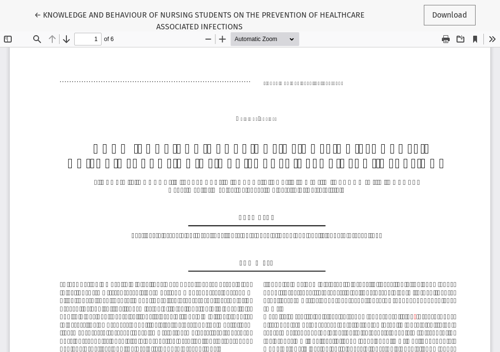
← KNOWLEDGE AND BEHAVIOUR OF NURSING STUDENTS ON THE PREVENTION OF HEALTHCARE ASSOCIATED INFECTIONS (199, 20)
